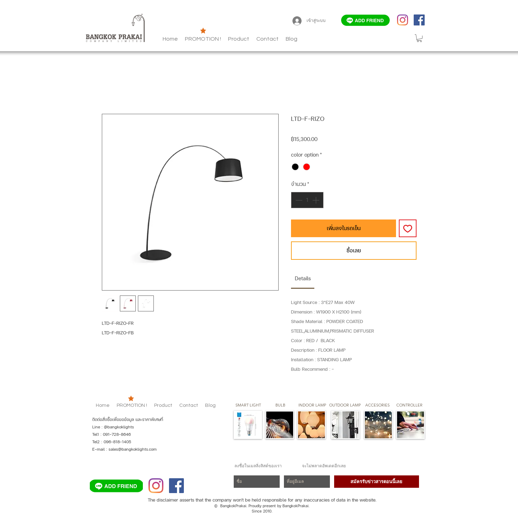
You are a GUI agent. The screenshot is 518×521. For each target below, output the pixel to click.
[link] (303, 278)
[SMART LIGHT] (248, 405)
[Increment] (316, 200)
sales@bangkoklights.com (133, 449)
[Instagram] (402, 19)
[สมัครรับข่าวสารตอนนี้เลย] (376, 481)
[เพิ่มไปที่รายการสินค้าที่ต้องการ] (408, 228)
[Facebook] (419, 19)
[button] (291, 39)
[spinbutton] (307, 200)
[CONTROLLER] (409, 405)
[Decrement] (298, 200)
